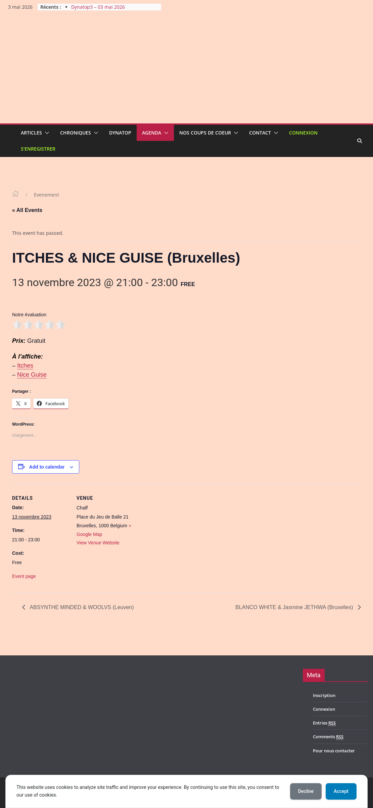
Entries (324, 723)
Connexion (303, 132)
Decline (306, 791)
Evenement (46, 195)
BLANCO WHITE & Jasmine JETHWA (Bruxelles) (295, 607)
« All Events (27, 210)
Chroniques (75, 132)
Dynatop (120, 132)
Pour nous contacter (334, 751)
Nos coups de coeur (205, 132)
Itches (25, 365)
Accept (341, 791)
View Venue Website (98, 542)
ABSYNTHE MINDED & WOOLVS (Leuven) (81, 607)
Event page (24, 576)
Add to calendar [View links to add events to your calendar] (47, 467)
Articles (31, 132)
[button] (45, 133)
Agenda (151, 132)
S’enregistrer (38, 149)
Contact (260, 132)
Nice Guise (32, 374)
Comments (328, 737)
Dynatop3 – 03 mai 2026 (98, 7)
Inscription (324, 695)
